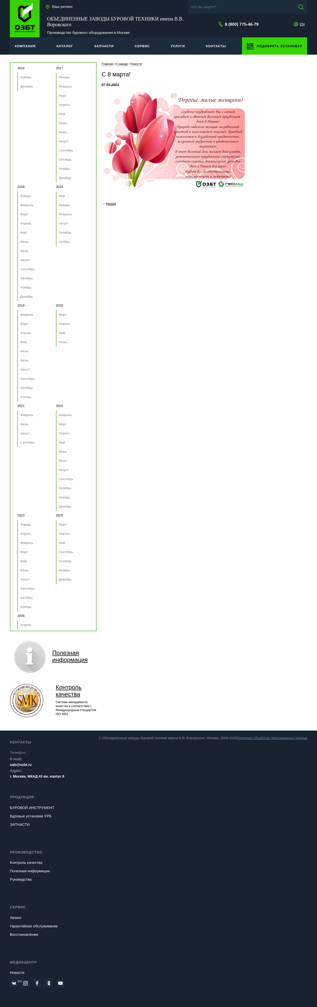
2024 (59, 187)
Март (63, 95)
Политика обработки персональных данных (272, 738)
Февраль (65, 86)
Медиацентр (23, 962)
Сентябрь (66, 150)
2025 (59, 515)
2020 (59, 305)
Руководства (21, 879)
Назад (111, 204)
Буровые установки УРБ (31, 816)
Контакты (20, 742)
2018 (21, 187)
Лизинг (16, 918)
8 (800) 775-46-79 (242, 24)
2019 (21, 305)
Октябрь (65, 159)
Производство (26, 852)
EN (302, 24)
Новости (17, 972)
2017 (59, 68)
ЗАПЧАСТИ (20, 824)
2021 (21, 406)
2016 (21, 68)
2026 (21, 616)
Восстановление (24, 934)
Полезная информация (30, 871)
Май (62, 114)
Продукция (22, 797)
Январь (64, 77)
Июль (63, 132)
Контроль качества (68, 690)
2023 (21, 515)
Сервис (18, 907)
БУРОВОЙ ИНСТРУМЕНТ (32, 808)
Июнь (63, 123)
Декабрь (26, 86)
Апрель (64, 105)
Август (64, 141)
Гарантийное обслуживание (34, 926)
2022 (59, 406)
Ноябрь (25, 77)
